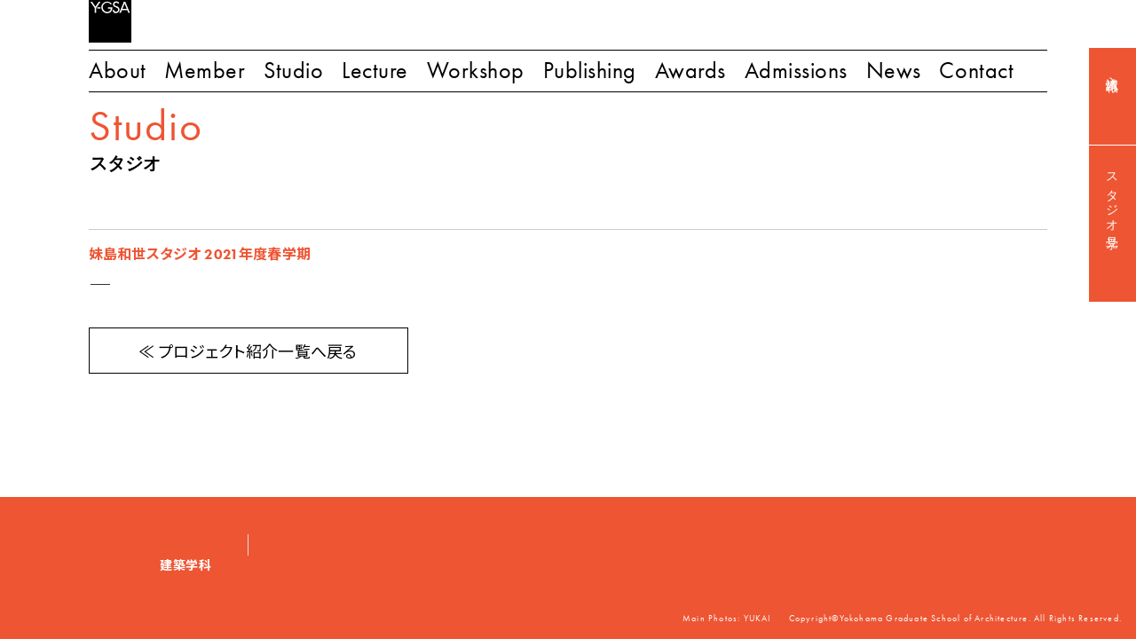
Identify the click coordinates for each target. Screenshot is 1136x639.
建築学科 (186, 565)
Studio (293, 70)
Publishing (589, 70)
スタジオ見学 (1113, 197)
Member (204, 70)
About (117, 70)
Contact (976, 70)
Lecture (375, 70)
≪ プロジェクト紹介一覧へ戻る (247, 352)
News (893, 70)
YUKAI (757, 618)
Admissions (796, 70)
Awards (690, 70)
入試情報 (1113, 70)
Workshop (476, 70)
